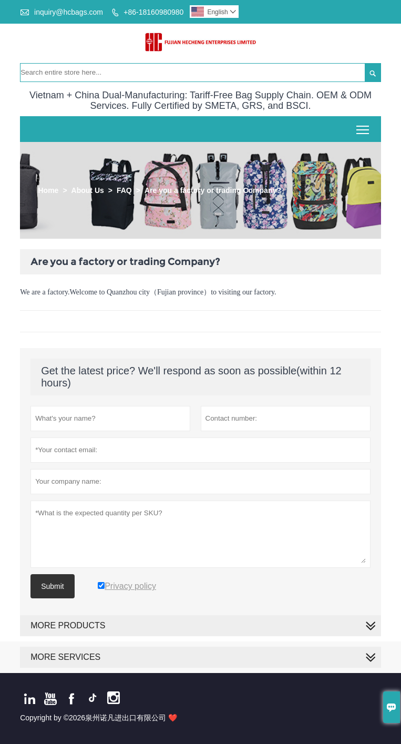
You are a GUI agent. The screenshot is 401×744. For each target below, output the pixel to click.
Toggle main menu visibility (363, 125)
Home (48, 190)
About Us (87, 190)
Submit (52, 586)
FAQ (124, 190)
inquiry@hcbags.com (68, 12)
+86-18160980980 (153, 12)
